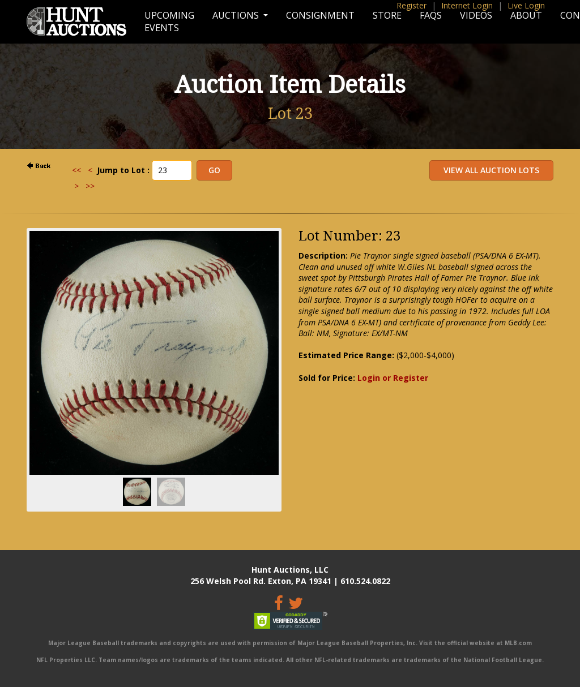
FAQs (431, 15)
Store (387, 15)
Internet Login (467, 5)
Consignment (320, 15)
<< (76, 170)
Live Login (526, 5)
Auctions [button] (236, 15)
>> (90, 186)
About (526, 15)
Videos (476, 15)
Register (411, 5)
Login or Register (392, 377)
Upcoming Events (169, 21)
